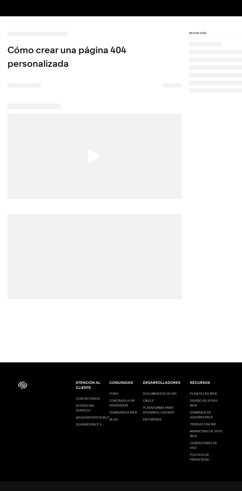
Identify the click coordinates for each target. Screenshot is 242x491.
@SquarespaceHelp (92, 417)
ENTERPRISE (152, 419)
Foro (113, 393)
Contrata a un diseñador (122, 403)
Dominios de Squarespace (201, 415)
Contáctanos (88, 398)
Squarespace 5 (88, 424)
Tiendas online (203, 424)
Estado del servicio (85, 408)
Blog (113, 419)
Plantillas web (203, 393)
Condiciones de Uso (203, 446)
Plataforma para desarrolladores (158, 410)
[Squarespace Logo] (22, 385)
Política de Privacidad (199, 457)
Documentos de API (159, 393)
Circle (148, 400)
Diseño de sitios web (204, 403)
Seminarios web (123, 412)
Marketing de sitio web (206, 434)
